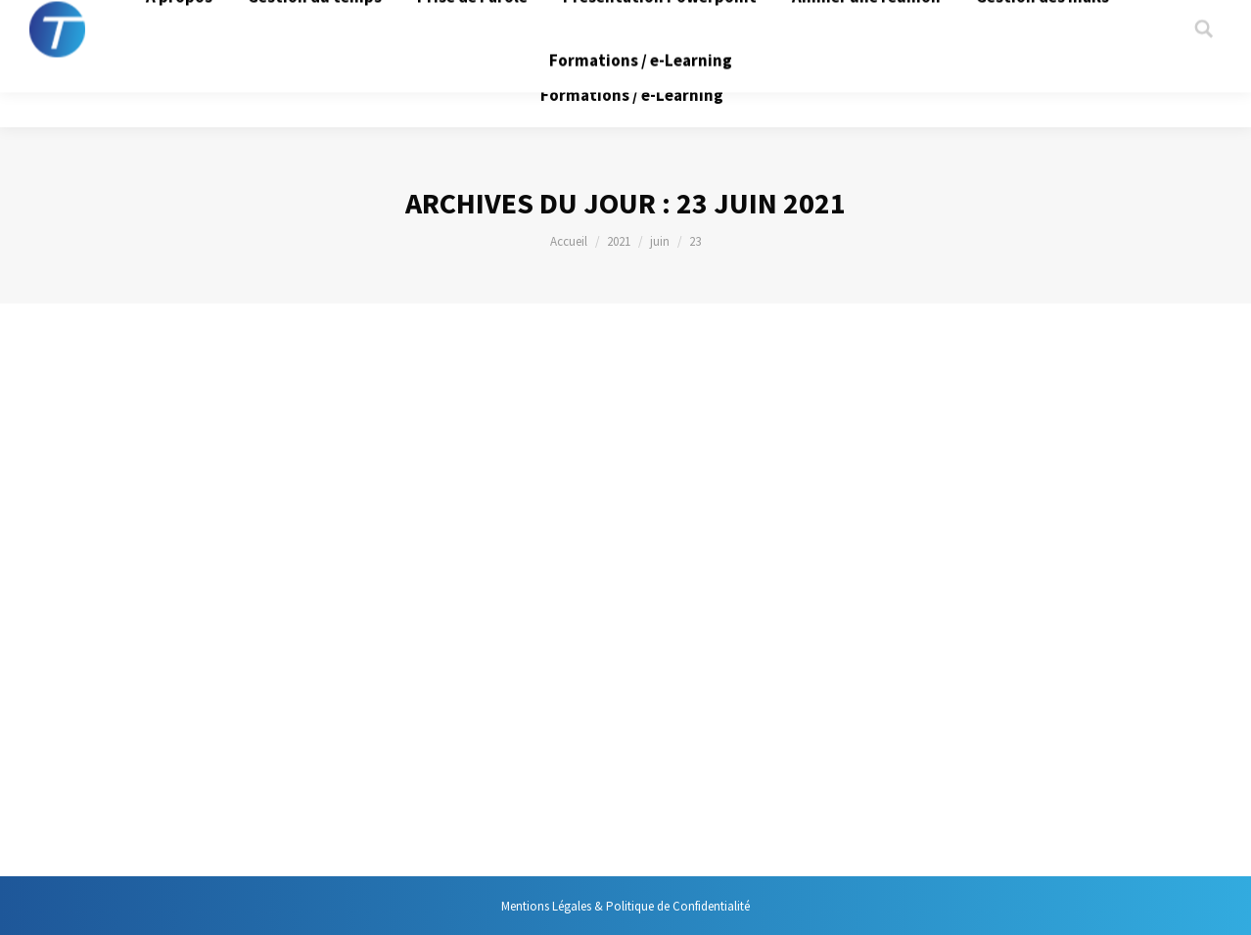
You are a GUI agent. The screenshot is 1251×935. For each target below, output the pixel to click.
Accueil (568, 241)
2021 (618, 241)
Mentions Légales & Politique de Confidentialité (625, 906)
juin (660, 241)
